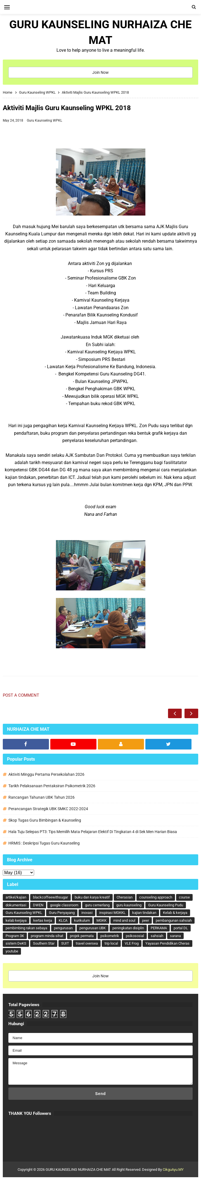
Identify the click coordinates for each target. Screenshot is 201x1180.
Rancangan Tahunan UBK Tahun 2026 (41, 797)
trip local (111, 943)
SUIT (65, 943)
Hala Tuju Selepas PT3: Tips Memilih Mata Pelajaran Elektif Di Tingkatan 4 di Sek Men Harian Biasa (92, 831)
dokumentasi (16, 905)
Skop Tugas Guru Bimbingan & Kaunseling (44, 820)
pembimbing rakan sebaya (26, 928)
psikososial (135, 936)
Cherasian (125, 897)
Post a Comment (21, 695)
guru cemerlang (97, 905)
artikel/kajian (16, 897)
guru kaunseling (128, 905)
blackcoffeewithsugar (50, 897)
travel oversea (87, 943)
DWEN (38, 905)
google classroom (64, 905)
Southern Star (44, 943)
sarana (175, 936)
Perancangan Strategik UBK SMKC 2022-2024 (48, 809)
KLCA (63, 920)
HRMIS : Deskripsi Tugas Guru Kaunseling (44, 843)
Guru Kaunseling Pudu (165, 905)
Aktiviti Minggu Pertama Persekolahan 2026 (46, 774)
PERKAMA (159, 928)
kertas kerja (42, 920)
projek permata (82, 936)
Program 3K (15, 936)
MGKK (101, 920)
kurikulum (82, 920)
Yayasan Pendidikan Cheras (167, 943)
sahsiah (157, 936)
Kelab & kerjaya (175, 913)
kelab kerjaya (16, 920)
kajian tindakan (144, 913)
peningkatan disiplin (128, 928)
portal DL (181, 928)
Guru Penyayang (62, 913)
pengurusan (63, 928)
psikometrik (109, 936)
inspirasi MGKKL (112, 913)
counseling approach (155, 897)
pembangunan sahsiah (174, 920)
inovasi (87, 913)
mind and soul (124, 920)
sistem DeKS (16, 943)
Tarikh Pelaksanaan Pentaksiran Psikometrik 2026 (51, 786)
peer (145, 920)
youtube (12, 951)
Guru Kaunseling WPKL (44, 120)
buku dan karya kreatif (92, 897)
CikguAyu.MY (173, 1169)
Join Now (100, 72)
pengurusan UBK (92, 928)
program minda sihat (47, 936)
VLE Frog (132, 943)
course (184, 897)
